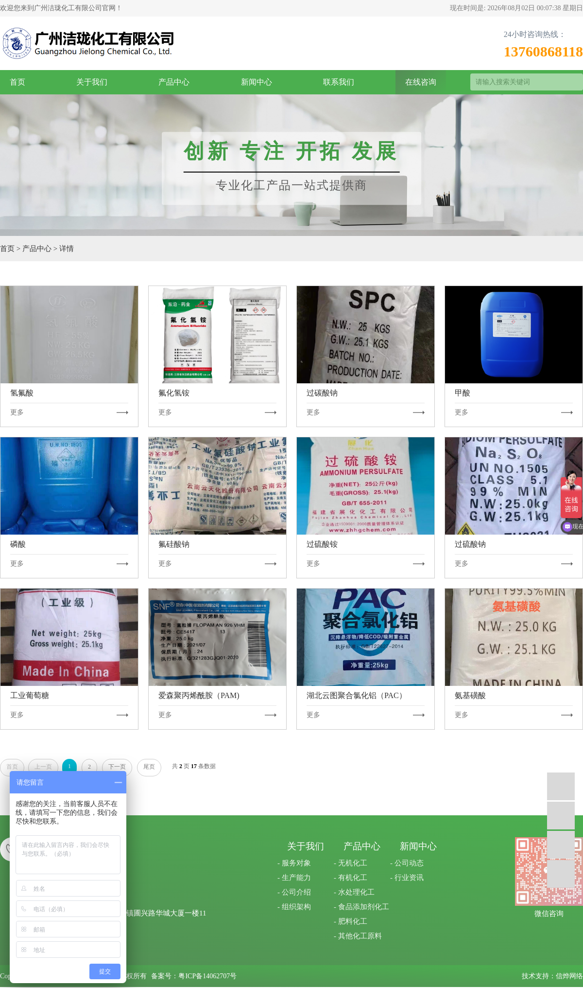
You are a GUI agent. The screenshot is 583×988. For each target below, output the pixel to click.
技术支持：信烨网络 (552, 976)
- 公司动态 (407, 863)
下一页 (117, 766)
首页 (17, 82)
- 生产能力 (294, 877)
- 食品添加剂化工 (361, 907)
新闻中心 (256, 82)
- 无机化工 (350, 863)
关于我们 (91, 82)
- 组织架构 (294, 907)
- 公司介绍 (294, 892)
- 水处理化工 (354, 892)
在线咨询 (420, 82)
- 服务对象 (294, 863)
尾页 (149, 766)
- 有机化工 (350, 877)
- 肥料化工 (350, 921)
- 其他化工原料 (358, 936)
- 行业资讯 (407, 877)
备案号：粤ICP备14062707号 (194, 976)
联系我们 (338, 82)
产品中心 (173, 82)
